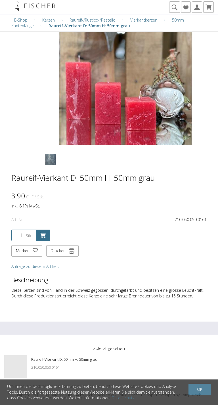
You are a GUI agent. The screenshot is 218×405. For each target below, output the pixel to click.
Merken (27, 250)
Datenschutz (123, 397)
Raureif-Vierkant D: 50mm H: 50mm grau (89, 25)
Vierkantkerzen (143, 20)
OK (199, 389)
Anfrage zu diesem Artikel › (35, 266)
